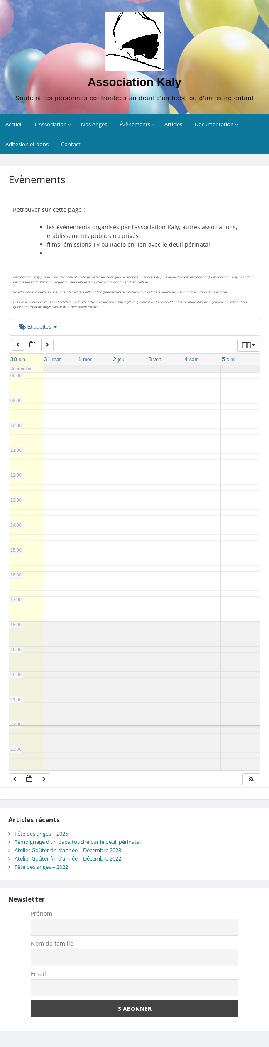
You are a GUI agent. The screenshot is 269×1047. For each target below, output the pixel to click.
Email (38, 974)
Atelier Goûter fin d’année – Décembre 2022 (68, 858)
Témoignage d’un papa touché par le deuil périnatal (78, 842)
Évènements (135, 124)
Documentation (214, 124)
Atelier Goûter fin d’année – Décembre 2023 (68, 850)
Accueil (13, 124)
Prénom (41, 913)
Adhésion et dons (27, 144)
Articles (173, 124)
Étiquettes (38, 327)
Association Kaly (134, 82)
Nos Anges (94, 124)
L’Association (51, 124)
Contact (71, 144)
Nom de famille (52, 943)
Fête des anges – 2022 (41, 866)
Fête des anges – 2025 (41, 833)
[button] (251, 779)
